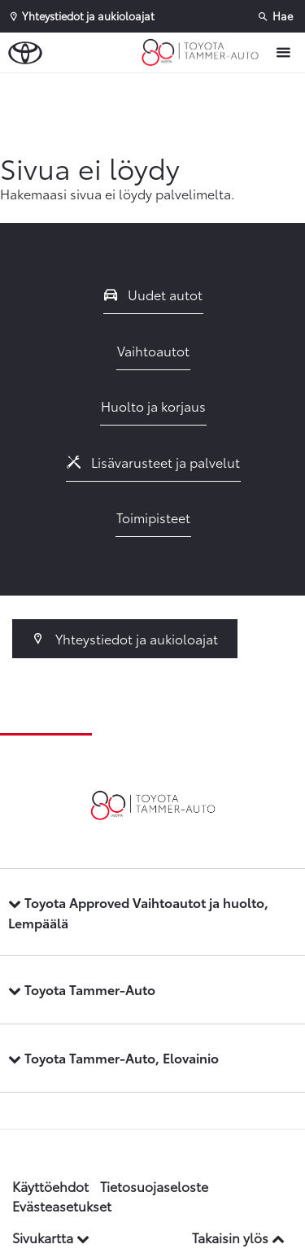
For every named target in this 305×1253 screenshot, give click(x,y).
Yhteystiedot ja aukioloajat (125, 638)
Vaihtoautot (153, 350)
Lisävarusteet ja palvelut (154, 461)
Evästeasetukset (61, 1205)
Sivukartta (50, 1237)
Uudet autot (153, 294)
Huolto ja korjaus (153, 405)
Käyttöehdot (50, 1186)
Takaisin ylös (238, 1237)
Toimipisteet (153, 517)
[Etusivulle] (204, 53)
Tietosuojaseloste (154, 1186)
